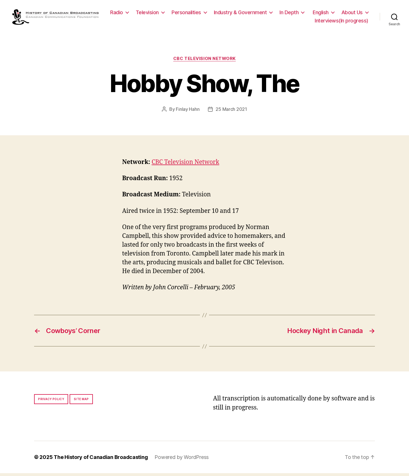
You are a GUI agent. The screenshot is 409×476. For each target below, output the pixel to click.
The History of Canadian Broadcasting (101, 460)
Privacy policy (51, 402)
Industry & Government (274, 14)
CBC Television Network (204, 61)
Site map (81, 402)
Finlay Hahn (187, 112)
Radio (150, 14)
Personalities (220, 14)
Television (181, 14)
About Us (291, 22)
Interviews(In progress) (341, 22)
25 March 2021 (231, 112)
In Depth (323, 14)
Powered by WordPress (182, 460)
